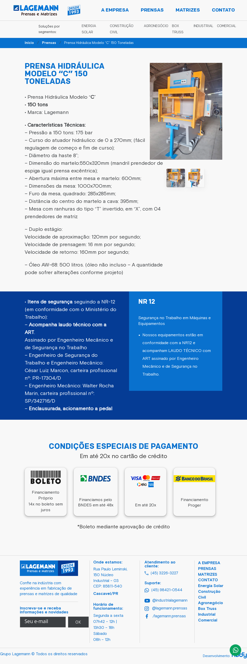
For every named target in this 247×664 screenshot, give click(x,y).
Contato (223, 10)
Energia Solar (210, 586)
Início (29, 43)
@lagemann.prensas (164, 608)
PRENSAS (207, 569)
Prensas (152, 10)
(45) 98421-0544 (163, 590)
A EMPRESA (209, 563)
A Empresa (115, 10)
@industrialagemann (164, 601)
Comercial (226, 26)
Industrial (203, 26)
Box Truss (207, 609)
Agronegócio (156, 26)
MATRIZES (207, 575)
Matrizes (188, 10)
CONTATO (208, 580)
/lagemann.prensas (164, 616)
